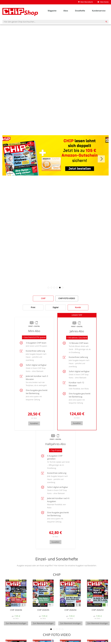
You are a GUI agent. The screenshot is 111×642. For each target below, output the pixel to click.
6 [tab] (63, 287)
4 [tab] (57, 287)
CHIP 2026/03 (98, 612)
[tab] (43, 298)
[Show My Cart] (85, 2)
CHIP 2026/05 (43, 612)
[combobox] (55, 22)
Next (101, 158)
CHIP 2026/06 (16, 612)
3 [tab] (54, 287)
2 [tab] (51, 287)
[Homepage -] (20, 12)
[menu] (77, 10)
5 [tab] (60, 287)
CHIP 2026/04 (70, 612)
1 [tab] (48, 287)
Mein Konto (104, 2)
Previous (9, 158)
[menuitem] (52, 10)
